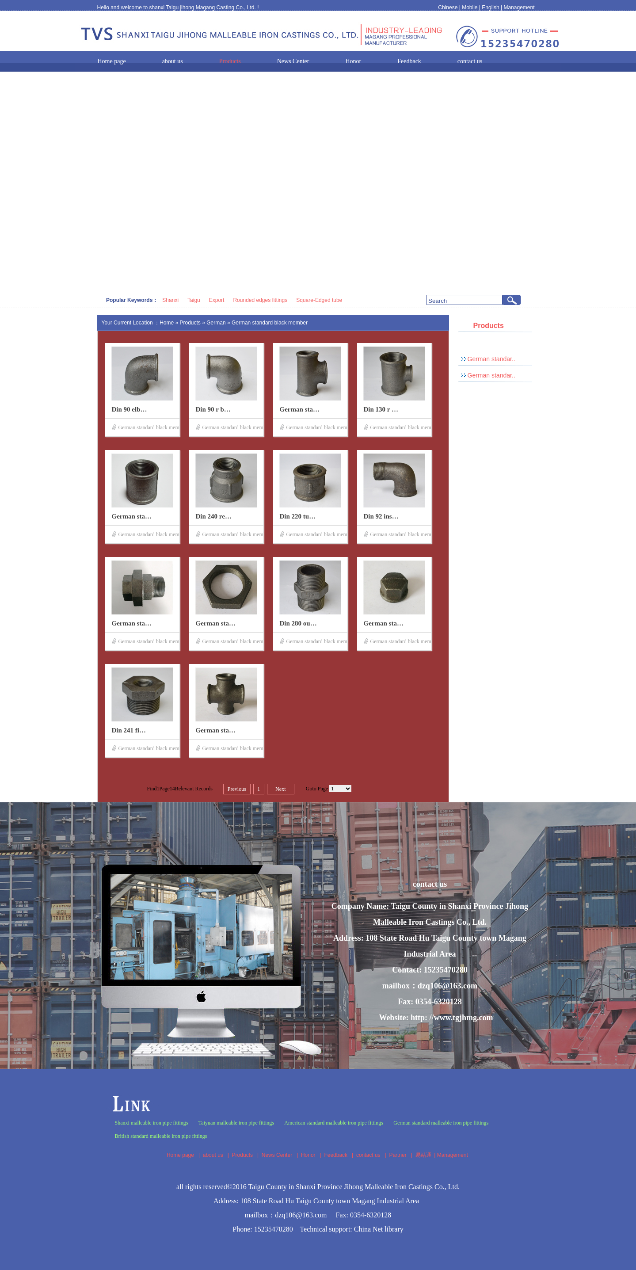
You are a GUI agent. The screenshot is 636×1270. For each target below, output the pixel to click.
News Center (277, 1155)
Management (518, 7)
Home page (180, 1155)
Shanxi (170, 300)
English (490, 7)
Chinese (447, 7)
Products (190, 323)
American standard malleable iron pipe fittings (333, 1123)
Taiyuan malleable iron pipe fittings (236, 1123)
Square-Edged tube (319, 300)
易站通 (426, 1155)
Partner (397, 1155)
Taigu (193, 300)
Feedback (335, 1155)
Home (167, 323)
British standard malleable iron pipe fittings (161, 1136)
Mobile (469, 7)
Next (280, 789)
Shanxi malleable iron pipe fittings (151, 1123)
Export (217, 300)
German (216, 323)
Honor (308, 1155)
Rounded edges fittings (260, 300)
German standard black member (270, 323)
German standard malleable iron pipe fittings (440, 1123)
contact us (368, 1155)
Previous (237, 789)
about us (213, 1155)
